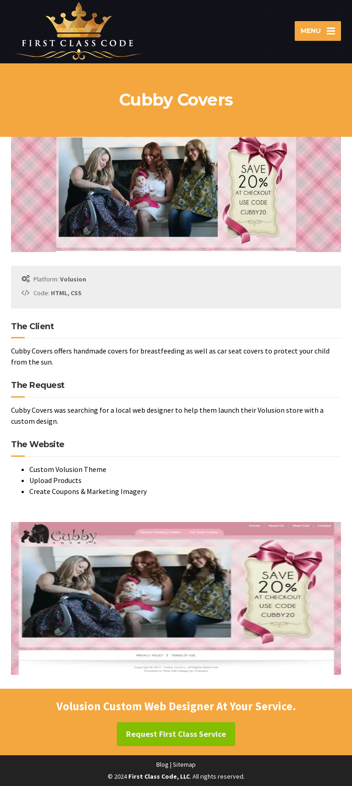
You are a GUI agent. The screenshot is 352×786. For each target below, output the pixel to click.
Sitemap (184, 764)
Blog (162, 764)
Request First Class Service (176, 734)
